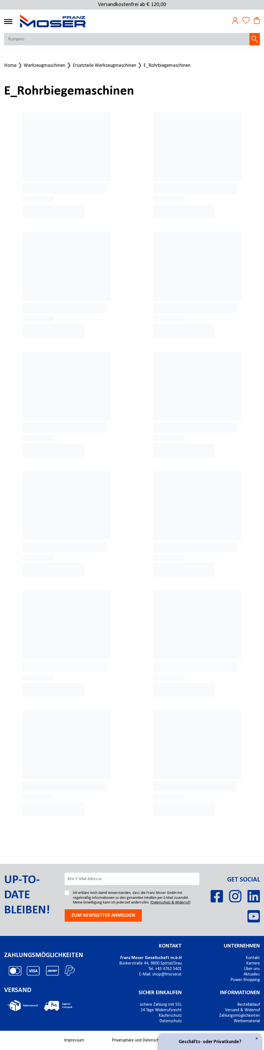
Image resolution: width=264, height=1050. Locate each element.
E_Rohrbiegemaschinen (166, 65)
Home (10, 65)
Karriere (253, 963)
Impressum (74, 1040)
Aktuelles (252, 974)
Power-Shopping (245, 980)
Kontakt (253, 958)
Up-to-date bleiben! (27, 895)
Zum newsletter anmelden (103, 915)
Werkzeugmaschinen (44, 65)
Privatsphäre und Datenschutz (138, 1040)
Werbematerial (247, 1021)
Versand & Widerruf (242, 1010)
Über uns (252, 969)
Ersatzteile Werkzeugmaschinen (104, 65)
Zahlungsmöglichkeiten (239, 1015)
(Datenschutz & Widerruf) (170, 902)
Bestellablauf (248, 1004)
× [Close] (256, 1038)
